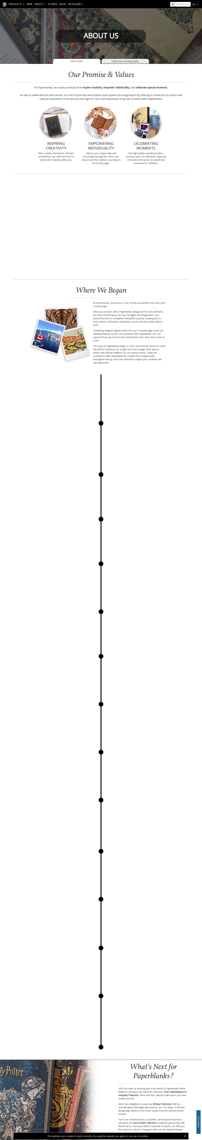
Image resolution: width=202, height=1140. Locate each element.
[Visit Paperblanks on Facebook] (157, 1118)
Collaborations (78, 1123)
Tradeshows (123, 1117)
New (29, 4)
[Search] (183, 4)
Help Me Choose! (33, 1113)
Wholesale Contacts (123, 1120)
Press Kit (78, 1120)
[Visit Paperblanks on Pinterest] (180, 1118)
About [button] (39, 4)
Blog (62, 4)
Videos (33, 1123)
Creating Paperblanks (125, 61)
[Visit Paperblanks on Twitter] (171, 1118)
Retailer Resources (123, 1110)
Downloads (33, 1117)
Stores (52, 4)
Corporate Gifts (123, 1113)
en (194, 4)
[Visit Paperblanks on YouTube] (166, 1118)
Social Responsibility (78, 1113)
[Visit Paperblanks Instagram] (161, 1118)
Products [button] (15, 4)
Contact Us (132, 1091)
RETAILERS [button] (75, 4)
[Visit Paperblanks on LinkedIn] (176, 1118)
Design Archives (33, 1120)
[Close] (184, 1136)
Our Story (77, 61)
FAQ (33, 1110)
